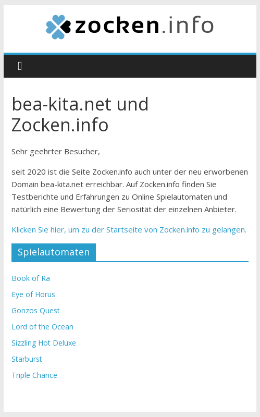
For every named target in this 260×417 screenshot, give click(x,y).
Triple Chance (34, 375)
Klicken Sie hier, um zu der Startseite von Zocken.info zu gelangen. (128, 229)
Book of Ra (30, 278)
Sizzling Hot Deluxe (43, 343)
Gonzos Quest (35, 310)
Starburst (26, 359)
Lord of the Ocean (42, 327)
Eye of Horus (33, 294)
